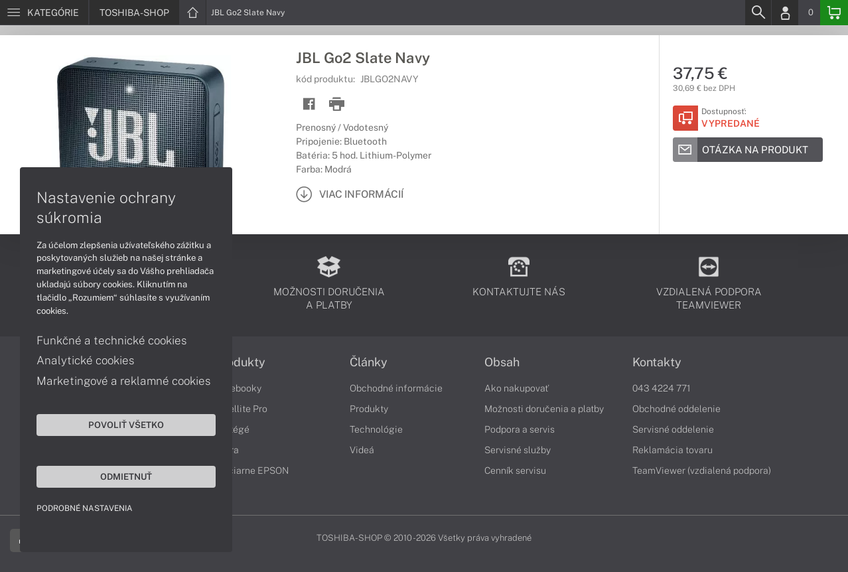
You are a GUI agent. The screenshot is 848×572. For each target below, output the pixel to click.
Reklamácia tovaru (672, 450)
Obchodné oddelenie (676, 408)
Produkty (240, 362)
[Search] (757, 12)
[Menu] (44, 12)
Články (369, 362)
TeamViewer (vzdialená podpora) (701, 470)
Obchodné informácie (396, 388)
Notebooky (238, 388)
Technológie (376, 429)
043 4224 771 (661, 388)
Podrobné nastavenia (84, 508)
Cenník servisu (515, 470)
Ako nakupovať (516, 388)
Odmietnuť (126, 476)
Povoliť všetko (126, 424)
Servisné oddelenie (673, 429)
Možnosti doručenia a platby (544, 408)
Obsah (502, 362)
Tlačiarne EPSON (252, 470)
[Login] (785, 12)
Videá (362, 450)
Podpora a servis (519, 429)
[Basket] (834, 12)
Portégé (232, 429)
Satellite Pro (241, 408)
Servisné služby (517, 450)
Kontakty (656, 362)
